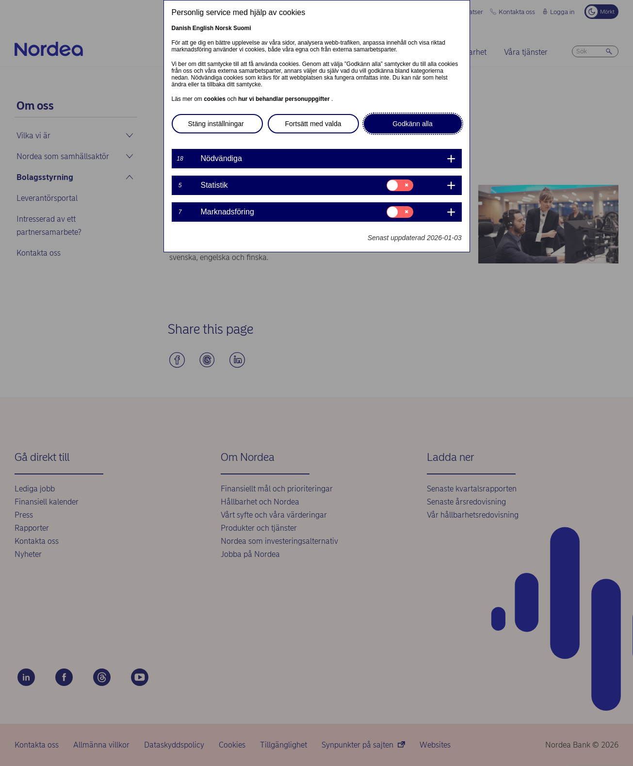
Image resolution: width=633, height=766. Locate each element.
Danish (181, 28)
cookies (215, 99)
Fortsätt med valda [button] (313, 124)
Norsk (223, 28)
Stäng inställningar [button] (216, 124)
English (203, 28)
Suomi (242, 28)
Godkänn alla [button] (412, 124)
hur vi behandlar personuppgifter (284, 99)
